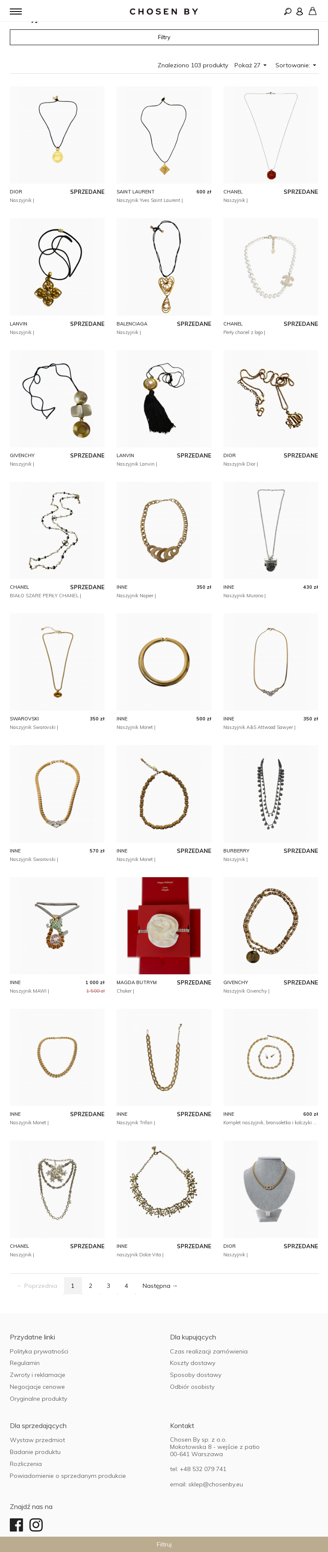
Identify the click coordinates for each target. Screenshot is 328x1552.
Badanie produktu (35, 1452)
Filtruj (164, 1544)
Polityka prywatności (39, 1351)
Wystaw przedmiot (37, 1440)
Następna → (160, 1286)
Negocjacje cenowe (37, 1387)
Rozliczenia (26, 1464)
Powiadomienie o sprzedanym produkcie (68, 1476)
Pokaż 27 (250, 65)
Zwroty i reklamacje (37, 1375)
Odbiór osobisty (192, 1387)
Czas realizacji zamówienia (209, 1351)
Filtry (164, 37)
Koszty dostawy (192, 1363)
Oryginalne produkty (38, 1398)
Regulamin (25, 1363)
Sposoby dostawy (195, 1375)
